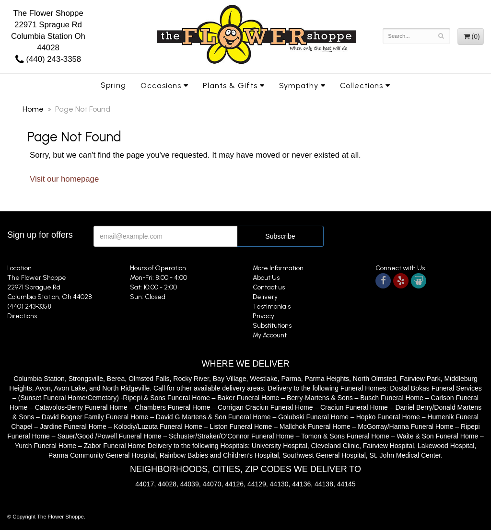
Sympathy (298, 85)
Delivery (265, 297)
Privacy (263, 316)
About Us (266, 278)
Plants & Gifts (230, 85)
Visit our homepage (64, 179)
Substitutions (272, 326)
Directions (22, 316)
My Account (270, 335)
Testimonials (272, 306)
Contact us (269, 287)
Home (33, 109)
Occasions (160, 85)
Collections (361, 85)
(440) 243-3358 (48, 59)
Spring (113, 85)
